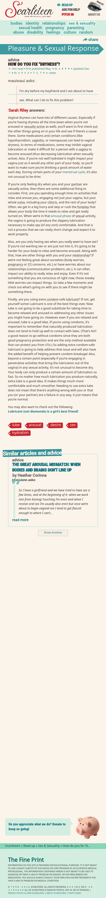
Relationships (53, 23)
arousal (35, 425)
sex (73, 425)
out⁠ (95, 126)
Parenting (75, 27)
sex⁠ (37, 225)
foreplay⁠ (83, 207)
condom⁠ (52, 299)
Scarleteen (12, 846)
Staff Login (74, 893)
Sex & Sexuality (82, 23)
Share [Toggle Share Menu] (90, 39)
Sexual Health (30, 27)
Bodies (16, 23)
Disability (35, 32)
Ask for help (71, 10)
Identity (32, 23)
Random (86, 32)
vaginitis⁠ (38, 140)
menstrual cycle (73, 172)
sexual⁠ (80, 216)
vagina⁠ (83, 149)
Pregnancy (55, 27)
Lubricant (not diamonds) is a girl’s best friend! (43, 411)
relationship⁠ (81, 255)
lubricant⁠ (72, 299)
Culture (70, 32)
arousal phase (61, 216)
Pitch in (68, 14)
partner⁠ (76, 184)
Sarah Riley (18, 110)
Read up (67, 5)
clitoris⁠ (52, 202)
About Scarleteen (56, 893)
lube (16, 425)
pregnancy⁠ (15, 264)
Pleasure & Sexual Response (53, 49)
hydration (20, 433)
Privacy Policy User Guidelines (26, 893)
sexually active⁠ (34, 126)
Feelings (53, 32)
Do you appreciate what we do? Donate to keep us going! (37, 826)
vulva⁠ (21, 202)
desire (55, 425)
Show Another (53, 533)
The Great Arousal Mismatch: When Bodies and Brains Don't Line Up (46, 467)
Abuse (18, 32)
